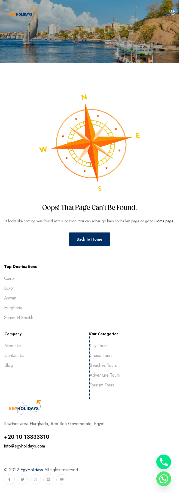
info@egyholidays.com (24, 446)
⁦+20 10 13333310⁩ (26, 437)
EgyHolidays (31, 470)
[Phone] (163, 462)
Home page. (164, 221)
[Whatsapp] (163, 478)
